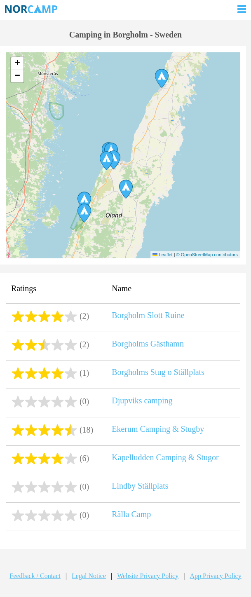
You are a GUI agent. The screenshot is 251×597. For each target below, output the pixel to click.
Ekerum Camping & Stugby (158, 428)
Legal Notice (89, 575)
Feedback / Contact (35, 575)
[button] (106, 160)
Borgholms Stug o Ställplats (158, 372)
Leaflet (162, 254)
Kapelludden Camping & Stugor (165, 457)
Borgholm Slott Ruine (148, 315)
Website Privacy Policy (147, 575)
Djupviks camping (142, 400)
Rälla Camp (131, 514)
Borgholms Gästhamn (148, 343)
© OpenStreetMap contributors (207, 254)
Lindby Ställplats (140, 485)
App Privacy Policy (215, 575)
